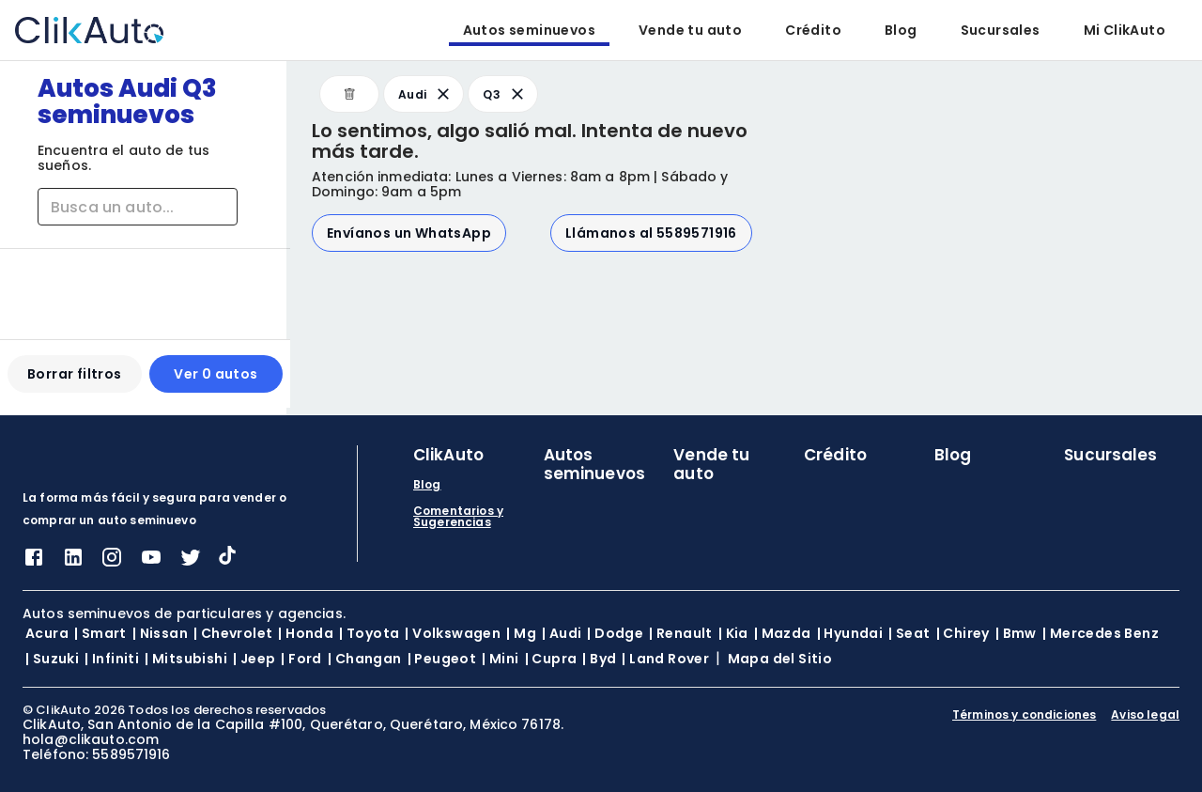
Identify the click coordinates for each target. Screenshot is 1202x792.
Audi (425, 94)
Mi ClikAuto (1124, 30)
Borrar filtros (73, 381)
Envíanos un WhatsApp (409, 233)
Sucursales (1000, 30)
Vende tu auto (690, 30)
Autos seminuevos (529, 30)
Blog (901, 30)
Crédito (813, 30)
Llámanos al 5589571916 (651, 233)
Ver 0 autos (212, 381)
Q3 (505, 94)
